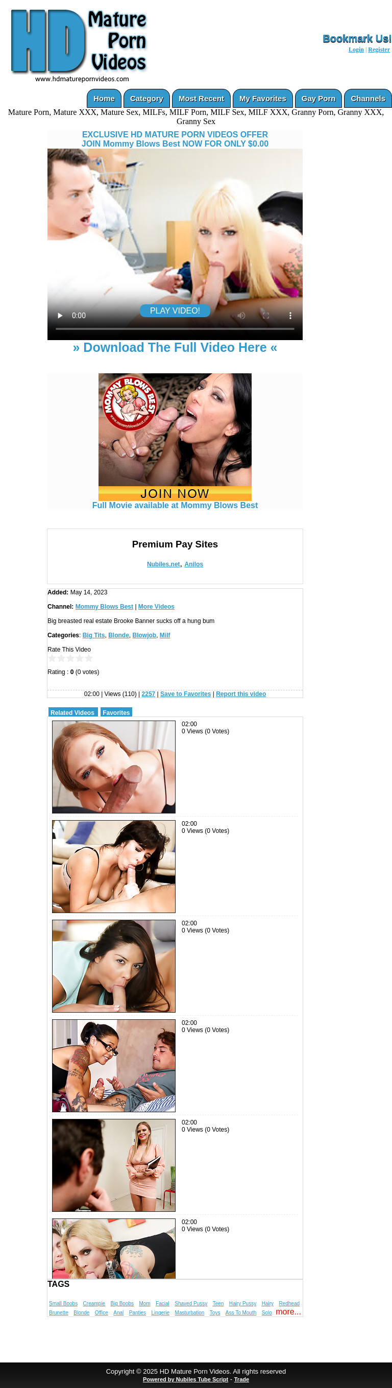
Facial (162, 1303)
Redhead (289, 1303)
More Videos (156, 606)
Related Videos (72, 712)
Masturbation (190, 1312)
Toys (215, 1312)
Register (379, 49)
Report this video (241, 694)
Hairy (268, 1303)
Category (146, 98)
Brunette (58, 1312)
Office (101, 1312)
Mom (144, 1303)
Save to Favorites (185, 694)
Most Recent (201, 98)
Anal (118, 1312)
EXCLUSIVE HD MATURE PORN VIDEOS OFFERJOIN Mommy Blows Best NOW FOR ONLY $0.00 (175, 139)
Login (356, 49)
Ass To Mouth (241, 1312)
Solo (267, 1312)
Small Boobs (63, 1303)
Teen (218, 1303)
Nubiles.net (163, 564)
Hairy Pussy (242, 1303)
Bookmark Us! (357, 38)
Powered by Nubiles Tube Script (185, 1379)
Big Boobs (122, 1303)
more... (288, 1311)
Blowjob (145, 635)
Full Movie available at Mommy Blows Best (175, 502)
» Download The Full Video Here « (174, 347)
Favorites (116, 712)
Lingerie (161, 1312)
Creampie (94, 1303)
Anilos (193, 564)
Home (104, 98)
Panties (137, 1312)
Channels (368, 98)
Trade (241, 1379)
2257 (149, 694)
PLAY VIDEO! (175, 310)
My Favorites (262, 98)
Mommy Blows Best (104, 606)
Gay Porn (319, 98)
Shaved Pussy (191, 1303)
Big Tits (94, 635)
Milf (165, 635)
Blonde (118, 635)
